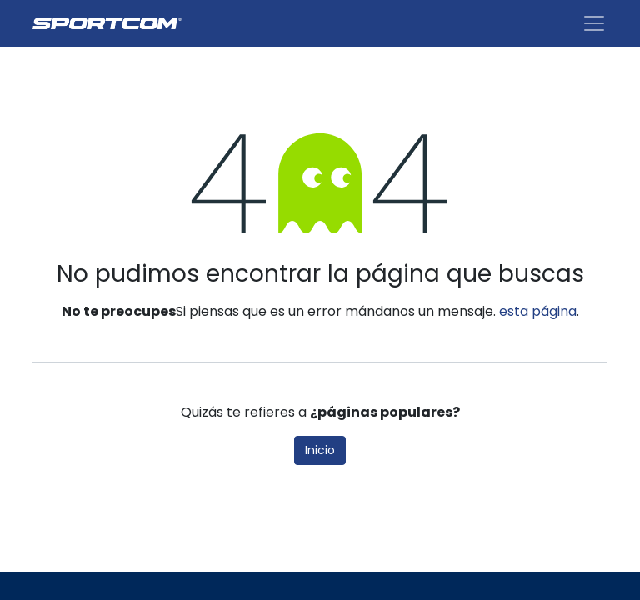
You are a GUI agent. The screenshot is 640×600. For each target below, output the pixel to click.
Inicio (320, 450)
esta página (538, 311)
